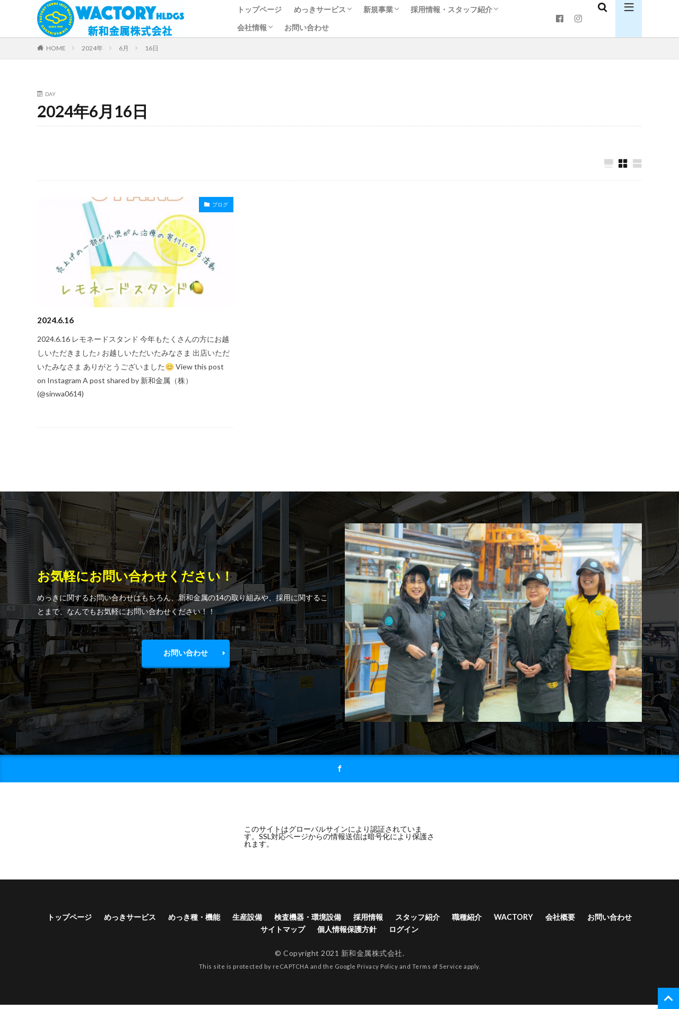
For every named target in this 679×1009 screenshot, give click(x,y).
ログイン (443, 933)
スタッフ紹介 (459, 919)
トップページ (259, 9)
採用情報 (405, 919)
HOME (56, 48)
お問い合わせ (306, 27)
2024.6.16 (58, 320)
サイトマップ (308, 933)
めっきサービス (320, 9)
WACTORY (565, 919)
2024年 (92, 48)
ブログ (220, 205)
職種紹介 (514, 919)
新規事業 (378, 9)
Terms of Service (437, 970)
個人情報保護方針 (380, 933)
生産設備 (270, 919)
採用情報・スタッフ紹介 (451, 9)
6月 (124, 48)
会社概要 (616, 919)
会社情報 (252, 27)
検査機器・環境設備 (337, 919)
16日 (152, 48)
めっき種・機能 (211, 919)
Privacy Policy (377, 970)
